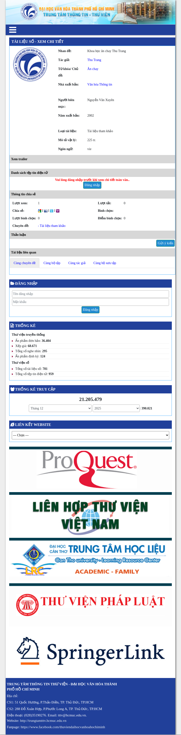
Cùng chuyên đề (25, 263)
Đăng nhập (92, 185)
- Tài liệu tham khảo (52, 226)
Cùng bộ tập (52, 263)
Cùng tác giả (77, 263)
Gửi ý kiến (165, 243)
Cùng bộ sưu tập (105, 263)
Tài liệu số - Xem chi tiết (38, 42)
